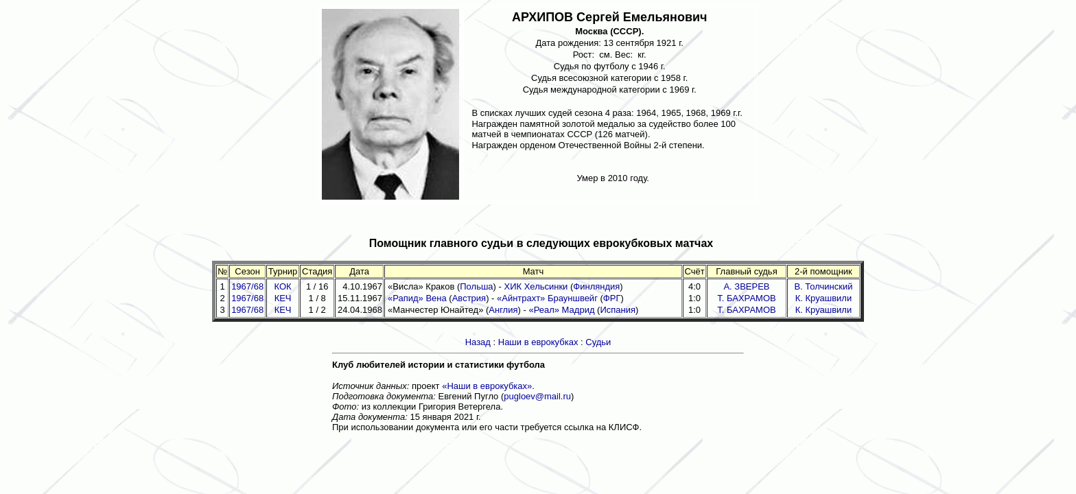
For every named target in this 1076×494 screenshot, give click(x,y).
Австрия (469, 298)
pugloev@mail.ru (537, 396)
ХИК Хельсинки (536, 286)
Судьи (598, 342)
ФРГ (612, 298)
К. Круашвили (823, 298)
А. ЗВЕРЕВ (746, 286)
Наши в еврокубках (538, 342)
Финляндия (596, 286)
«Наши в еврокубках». (488, 386)
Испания (617, 310)
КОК (283, 286)
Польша (476, 286)
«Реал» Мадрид (561, 310)
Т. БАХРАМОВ (746, 298)
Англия (503, 310)
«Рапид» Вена (417, 298)
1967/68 (247, 286)
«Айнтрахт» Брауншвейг (547, 298)
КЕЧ (283, 298)
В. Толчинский (823, 286)
